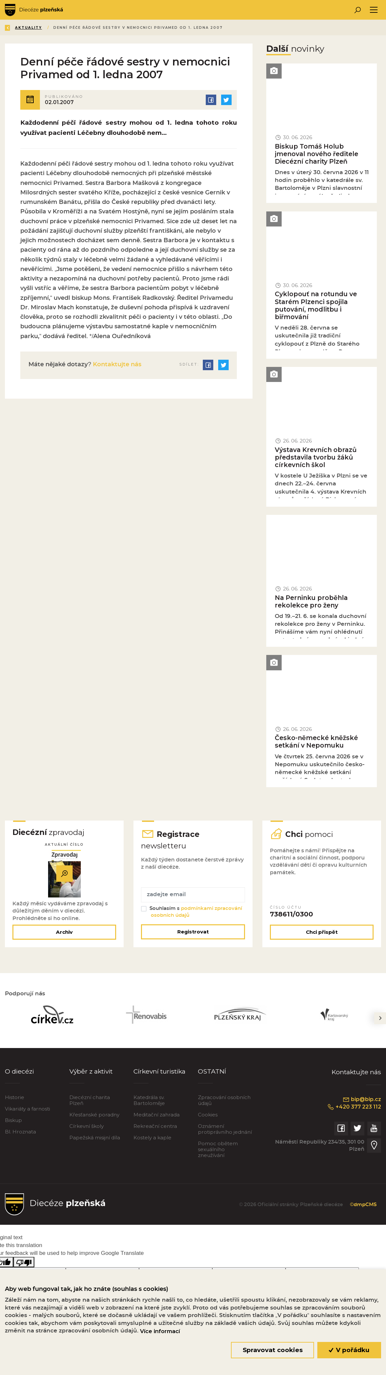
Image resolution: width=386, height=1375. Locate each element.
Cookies (208, 1115)
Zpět (16, 28)
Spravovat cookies (272, 1350)
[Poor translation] (23, 1262)
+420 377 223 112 (353, 1108)
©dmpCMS (362, 1205)
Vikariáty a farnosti (27, 1109)
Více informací (160, 1331)
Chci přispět (322, 933)
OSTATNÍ (212, 1072)
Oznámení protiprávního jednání (225, 1130)
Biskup (13, 1121)
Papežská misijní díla (94, 1138)
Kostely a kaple (152, 1138)
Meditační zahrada (156, 1115)
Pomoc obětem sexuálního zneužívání (218, 1150)
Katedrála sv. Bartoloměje (149, 1101)
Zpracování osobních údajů (224, 1101)
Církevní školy (86, 1127)
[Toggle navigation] (373, 10)
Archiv (64, 933)
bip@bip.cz (361, 1100)
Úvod (43, 28)
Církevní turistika (160, 1072)
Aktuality (75, 28)
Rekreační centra (155, 1127)
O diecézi (20, 1072)
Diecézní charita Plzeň (89, 1101)
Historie (14, 1098)
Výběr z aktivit (91, 1072)
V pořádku (349, 1350)
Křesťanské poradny (94, 1115)
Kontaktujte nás (116, 364)
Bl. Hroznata (20, 1132)
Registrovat (193, 932)
